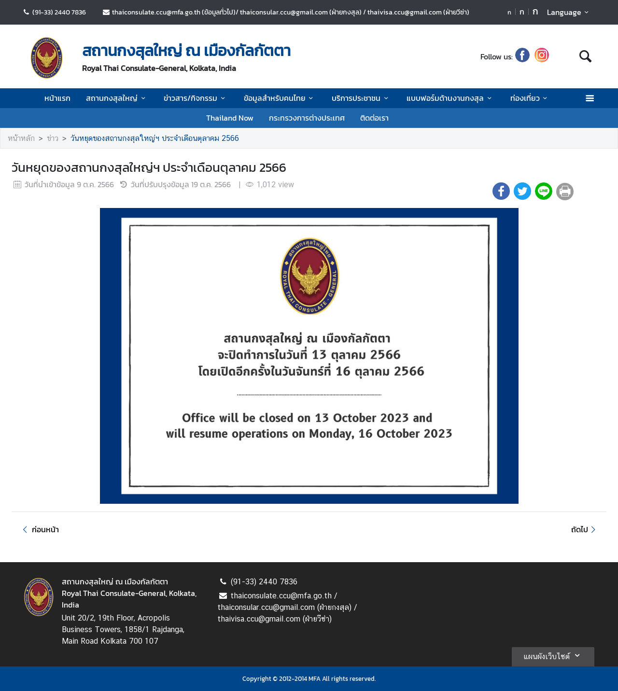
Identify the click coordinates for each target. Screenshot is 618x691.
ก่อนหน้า (39, 529)
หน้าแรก (57, 98)
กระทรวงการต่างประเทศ (307, 118)
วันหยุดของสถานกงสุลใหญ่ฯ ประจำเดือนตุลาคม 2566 (154, 138)
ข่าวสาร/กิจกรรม (196, 98)
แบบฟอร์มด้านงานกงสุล (450, 98)
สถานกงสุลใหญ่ (117, 98)
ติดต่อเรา (374, 118)
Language (569, 12)
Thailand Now (229, 118)
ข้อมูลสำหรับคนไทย (280, 98)
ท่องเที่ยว (530, 98)
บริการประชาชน (361, 98)
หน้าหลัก (21, 138)
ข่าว (52, 138)
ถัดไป (585, 529)
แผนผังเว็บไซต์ (553, 655)
